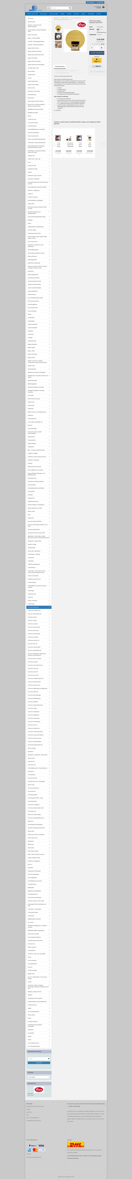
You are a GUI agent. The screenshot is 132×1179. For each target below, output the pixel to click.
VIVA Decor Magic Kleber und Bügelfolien (37, 688)
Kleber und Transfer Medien (34, 814)
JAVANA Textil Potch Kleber (34, 284)
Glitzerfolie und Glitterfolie (34, 263)
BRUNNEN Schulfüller (33, 112)
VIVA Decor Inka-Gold (33, 668)
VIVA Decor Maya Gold (33, 607)
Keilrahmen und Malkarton (34, 861)
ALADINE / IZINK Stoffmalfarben (35, 44)
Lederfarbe (30, 331)
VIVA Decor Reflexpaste (33, 715)
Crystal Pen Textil (32, 165)
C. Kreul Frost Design (33, 122)
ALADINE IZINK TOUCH (33, 68)
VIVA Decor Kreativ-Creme (34, 685)
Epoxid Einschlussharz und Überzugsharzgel (34, 212)
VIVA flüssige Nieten (33, 794)
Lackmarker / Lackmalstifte (34, 909)
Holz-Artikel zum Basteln (33, 277)
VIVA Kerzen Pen (32, 764)
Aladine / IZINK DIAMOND (34, 38)
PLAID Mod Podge (32, 428)
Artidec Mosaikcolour (33, 81)
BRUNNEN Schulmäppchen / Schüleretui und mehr (37, 926)
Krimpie (29, 314)
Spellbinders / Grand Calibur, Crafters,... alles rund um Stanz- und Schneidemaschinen (39, 537)
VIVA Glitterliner (31, 774)
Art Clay (29, 78)
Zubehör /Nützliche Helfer (34, 857)
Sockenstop (31, 518)
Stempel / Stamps (32, 544)
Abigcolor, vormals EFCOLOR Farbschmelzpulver (34, 25)
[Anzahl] (96, 48)
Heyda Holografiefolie (33, 274)
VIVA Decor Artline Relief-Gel (35, 614)
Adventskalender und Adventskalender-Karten (37, 30)
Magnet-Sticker (31, 347)
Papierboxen (31, 408)
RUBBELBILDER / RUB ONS (34, 919)
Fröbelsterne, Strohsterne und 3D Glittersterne (35, 245)
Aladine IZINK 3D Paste (33, 48)
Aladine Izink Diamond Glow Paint (36, 54)
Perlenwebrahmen (32, 418)
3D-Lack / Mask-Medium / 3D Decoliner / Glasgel (37, 977)
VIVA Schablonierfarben (33, 1011)
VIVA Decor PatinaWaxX (33, 711)
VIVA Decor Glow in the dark (34, 658)
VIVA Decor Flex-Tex (32, 643)
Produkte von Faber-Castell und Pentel (37, 456)
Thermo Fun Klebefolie (33, 575)
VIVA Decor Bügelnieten (33, 874)
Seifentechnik (31, 498)
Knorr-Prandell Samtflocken (34, 937)
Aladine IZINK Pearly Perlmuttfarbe (36, 64)
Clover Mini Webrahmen (33, 132)
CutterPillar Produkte (33, 169)
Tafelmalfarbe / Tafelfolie (34, 554)
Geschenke (91, 14)
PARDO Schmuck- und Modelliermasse (37, 412)
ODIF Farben (31, 395)
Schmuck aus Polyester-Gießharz (36, 481)
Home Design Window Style (34, 281)
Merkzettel (100, 2)
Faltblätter (30, 220)
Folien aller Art (31, 761)
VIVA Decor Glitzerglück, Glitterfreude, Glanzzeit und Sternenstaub (37, 654)
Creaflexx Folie (31, 155)
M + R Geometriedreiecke (34, 1046)
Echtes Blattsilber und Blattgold (35, 200)
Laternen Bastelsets (32, 324)
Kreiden (29, 1036)
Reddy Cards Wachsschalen (34, 466)
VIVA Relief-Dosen (32, 1005)
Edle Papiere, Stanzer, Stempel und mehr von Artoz (37, 207)
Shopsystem (61, 1176)
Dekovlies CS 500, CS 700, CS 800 (36, 901)
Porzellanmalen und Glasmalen (35, 940)
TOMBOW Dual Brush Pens (34, 579)
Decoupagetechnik (32, 963)
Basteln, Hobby (54, 14)
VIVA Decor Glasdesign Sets (34, 650)
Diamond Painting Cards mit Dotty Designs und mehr (38, 183)
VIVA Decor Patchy (32, 708)
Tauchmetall (31, 557)
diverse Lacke (31, 784)
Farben (29, 223)
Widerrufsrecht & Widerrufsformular (35, 1106)
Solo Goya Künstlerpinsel (34, 529)
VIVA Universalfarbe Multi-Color (35, 744)
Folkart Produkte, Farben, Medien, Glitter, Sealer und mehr (37, 237)
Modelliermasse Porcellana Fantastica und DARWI (38, 376)
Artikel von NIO (31, 88)
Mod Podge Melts (32, 369)
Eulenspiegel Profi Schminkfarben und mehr (37, 905)
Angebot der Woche (32, 14)
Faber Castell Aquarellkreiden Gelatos (37, 216)
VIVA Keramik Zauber (33, 912)
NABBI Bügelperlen (32, 384)
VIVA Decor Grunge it (33, 661)
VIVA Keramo (31, 915)
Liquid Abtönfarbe (32, 341)
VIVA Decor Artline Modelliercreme (36, 818)
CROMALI (30, 995)
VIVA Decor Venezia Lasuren (34, 738)
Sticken (69, 14)
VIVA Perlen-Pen (32, 791)
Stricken (76, 14)
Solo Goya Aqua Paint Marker (35, 521)
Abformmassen (31, 21)
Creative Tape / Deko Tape (34, 159)
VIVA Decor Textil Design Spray (35, 731)
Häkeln (83, 14)
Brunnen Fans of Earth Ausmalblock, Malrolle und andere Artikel (36, 105)
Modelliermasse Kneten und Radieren (37, 372)
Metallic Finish (31, 973)
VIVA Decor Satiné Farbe (33, 718)
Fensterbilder (31, 1033)
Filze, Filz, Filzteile (32, 230)
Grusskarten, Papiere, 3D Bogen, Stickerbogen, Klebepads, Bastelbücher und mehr (38, 987)
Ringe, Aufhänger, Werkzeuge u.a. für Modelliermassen (36, 474)
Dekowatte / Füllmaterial (33, 179)
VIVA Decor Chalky (32, 620)
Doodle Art (30, 193)
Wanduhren (30, 751)
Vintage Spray (31, 604)
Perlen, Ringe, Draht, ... (33, 837)
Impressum (29, 1112)
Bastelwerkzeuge (32, 94)
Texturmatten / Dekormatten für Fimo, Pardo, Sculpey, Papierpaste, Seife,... (37, 571)
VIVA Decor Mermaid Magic (34, 695)
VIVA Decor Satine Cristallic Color (36, 808)
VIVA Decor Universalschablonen (35, 735)
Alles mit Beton (31, 71)
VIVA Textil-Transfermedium (34, 897)
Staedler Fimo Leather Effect (34, 541)
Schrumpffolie (31, 491)
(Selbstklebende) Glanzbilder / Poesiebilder (35, 1025)
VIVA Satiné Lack (32, 811)
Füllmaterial (30, 1029)
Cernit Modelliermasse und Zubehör (36, 129)
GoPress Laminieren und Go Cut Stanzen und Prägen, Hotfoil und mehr (37, 267)
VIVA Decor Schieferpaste (34, 721)
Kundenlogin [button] (90, 2)
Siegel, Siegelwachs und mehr (35, 508)
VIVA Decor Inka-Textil (33, 675)
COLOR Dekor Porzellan (33, 934)
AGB (27, 1114)
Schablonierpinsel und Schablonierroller (37, 1001)
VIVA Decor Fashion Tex (33, 640)
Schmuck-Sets (31, 943)
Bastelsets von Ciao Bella (34, 91)
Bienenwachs (31, 98)
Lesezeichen (31, 334)
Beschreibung (59, 66)
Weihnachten (31, 847)
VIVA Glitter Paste (32, 884)
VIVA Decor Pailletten (33, 701)
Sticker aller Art (31, 1015)
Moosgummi (31, 841)
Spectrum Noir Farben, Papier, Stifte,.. (36, 532)
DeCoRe (30, 172)
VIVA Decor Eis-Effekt (33, 637)
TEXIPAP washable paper (34, 564)
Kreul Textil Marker (32, 311)
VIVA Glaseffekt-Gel (32, 894)
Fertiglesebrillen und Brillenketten (36, 226)
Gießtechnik (31, 844)
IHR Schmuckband (32, 970)
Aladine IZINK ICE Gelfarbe (34, 61)
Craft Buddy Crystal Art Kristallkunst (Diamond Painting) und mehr (36, 146)
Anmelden (39, 1062)
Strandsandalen (31, 547)
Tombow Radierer (32, 582)
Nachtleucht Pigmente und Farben (36, 387)
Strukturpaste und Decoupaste (35, 998)
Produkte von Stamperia (33, 460)
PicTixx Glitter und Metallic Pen (35, 422)
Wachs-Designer (32, 748)
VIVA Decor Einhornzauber (34, 633)
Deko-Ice (30, 864)
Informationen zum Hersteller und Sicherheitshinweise (66, 71)
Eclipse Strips (31, 203)
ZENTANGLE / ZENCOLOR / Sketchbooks (37, 754)
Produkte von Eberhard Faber (36, 450)
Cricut (29, 162)
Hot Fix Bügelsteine (32, 877)
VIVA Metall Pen (31, 950)
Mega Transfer (31, 357)
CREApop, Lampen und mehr (34, 991)
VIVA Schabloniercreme (33, 1043)
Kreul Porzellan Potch (33, 307)
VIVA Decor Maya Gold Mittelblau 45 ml (80, 144)
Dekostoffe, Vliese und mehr (34, 175)
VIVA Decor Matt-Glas (33, 691)
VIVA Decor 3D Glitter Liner (34, 610)
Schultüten (30, 494)
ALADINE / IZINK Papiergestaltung (36, 41)
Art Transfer (31, 922)
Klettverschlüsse (32, 294)
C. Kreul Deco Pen (32, 119)
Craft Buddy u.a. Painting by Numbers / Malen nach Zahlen (37, 151)
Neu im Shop (43, 14)
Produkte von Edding (32, 453)
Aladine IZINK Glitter (32, 58)
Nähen (62, 14)
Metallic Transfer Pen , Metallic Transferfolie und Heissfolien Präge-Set (37, 361)
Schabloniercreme (32, 478)
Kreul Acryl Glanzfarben (33, 301)
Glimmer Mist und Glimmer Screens (36, 253)
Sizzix (29, 514)
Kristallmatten (31, 317)
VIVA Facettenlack (32, 960)
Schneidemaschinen (33, 1021)
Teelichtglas (31, 561)
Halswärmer (31, 271)
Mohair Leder (31, 831)
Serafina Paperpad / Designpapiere (36, 504)
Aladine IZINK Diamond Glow (35, 51)
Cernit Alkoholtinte (32, 126)
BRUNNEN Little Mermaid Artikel (35, 109)
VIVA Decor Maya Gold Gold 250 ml (89, 144)
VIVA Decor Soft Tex (32, 725)
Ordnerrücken (31, 405)
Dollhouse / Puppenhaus (33, 190)
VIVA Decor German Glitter (34, 647)
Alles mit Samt (31, 758)
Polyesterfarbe (31, 436)
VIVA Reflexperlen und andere (35, 881)
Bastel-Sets (30, 821)
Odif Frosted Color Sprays (34, 398)
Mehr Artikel (31, 1095)
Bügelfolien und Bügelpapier (34, 891)
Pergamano (30, 415)
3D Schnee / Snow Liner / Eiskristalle (36, 953)
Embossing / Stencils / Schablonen (36, 834)
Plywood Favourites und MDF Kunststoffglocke (35, 432)
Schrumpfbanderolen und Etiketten (36, 488)
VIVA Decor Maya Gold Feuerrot (59, 144)
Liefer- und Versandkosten (32, 1117)
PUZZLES (30, 463)
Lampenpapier (31, 321)
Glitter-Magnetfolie (32, 259)
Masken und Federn (32, 354)
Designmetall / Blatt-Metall (34, 871)
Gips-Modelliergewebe (33, 249)
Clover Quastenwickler (33, 136)
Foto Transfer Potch (32, 241)
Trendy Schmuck (32, 594)
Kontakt (28, 1109)
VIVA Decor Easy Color (33, 630)
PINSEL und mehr (32, 947)
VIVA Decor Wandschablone (34, 741)
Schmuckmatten (32, 484)
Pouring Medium (32, 440)
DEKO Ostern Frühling (33, 851)
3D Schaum (30, 18)
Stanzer (29, 957)
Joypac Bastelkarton (33, 291)
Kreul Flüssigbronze (32, 304)
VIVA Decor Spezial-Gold (33, 728)
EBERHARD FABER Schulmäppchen (36, 930)
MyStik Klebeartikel (32, 380)
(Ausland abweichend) (101, 32)
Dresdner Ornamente (33, 197)
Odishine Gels (31, 402)
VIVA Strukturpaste (32, 801)
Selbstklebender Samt (33, 501)
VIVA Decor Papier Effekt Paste (35, 705)
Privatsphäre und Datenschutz (33, 1120)
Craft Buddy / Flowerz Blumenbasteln (36, 142)
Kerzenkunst (31, 771)
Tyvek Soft (30, 597)
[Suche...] (49, 7)
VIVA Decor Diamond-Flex (34, 627)
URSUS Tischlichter (32, 600)
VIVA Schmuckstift (32, 778)
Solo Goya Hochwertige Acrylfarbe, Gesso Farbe (38, 525)
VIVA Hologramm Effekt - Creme (35, 798)
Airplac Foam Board (32, 34)
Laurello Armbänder (32, 327)
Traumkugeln (31, 590)
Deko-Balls (30, 867)
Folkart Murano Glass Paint (34, 233)
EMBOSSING (31, 887)
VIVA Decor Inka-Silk (33, 671)
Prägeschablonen (32, 443)
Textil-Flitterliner (31, 567)
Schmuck (30, 967)
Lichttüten (30, 337)
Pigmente (30, 425)
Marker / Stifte (31, 351)
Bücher (29, 116)
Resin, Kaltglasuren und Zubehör (35, 470)
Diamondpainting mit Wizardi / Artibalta (37, 187)
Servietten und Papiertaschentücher (36, 827)
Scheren (30, 981)
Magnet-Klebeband (32, 344)
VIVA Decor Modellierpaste (34, 698)
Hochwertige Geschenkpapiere (35, 824)
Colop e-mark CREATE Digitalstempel (36, 139)
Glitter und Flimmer (32, 256)
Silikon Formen (31, 511)
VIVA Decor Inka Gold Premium (35, 665)
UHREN (29, 1008)
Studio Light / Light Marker (34, 551)
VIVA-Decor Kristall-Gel (33, 788)
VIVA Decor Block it (32, 617)
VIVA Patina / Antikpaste (33, 804)
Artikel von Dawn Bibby (33, 84)
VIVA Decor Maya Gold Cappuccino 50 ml (70, 144)
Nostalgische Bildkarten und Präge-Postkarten (36, 391)
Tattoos (29, 1039)
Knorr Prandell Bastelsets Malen (35, 297)
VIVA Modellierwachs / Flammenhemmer (37, 768)
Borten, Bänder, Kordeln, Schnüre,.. (36, 101)
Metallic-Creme (31, 365)
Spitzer (29, 1018)
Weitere (98, 14)
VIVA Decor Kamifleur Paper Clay (35, 678)
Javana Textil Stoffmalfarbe (34, 287)
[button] (91, 48)
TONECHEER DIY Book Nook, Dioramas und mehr (37, 586)
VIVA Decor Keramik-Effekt (34, 681)
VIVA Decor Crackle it (33, 623)
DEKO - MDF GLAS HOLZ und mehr (36, 854)
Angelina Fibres (31, 74)
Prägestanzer (31, 446)
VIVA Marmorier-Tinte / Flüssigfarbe (36, 781)
